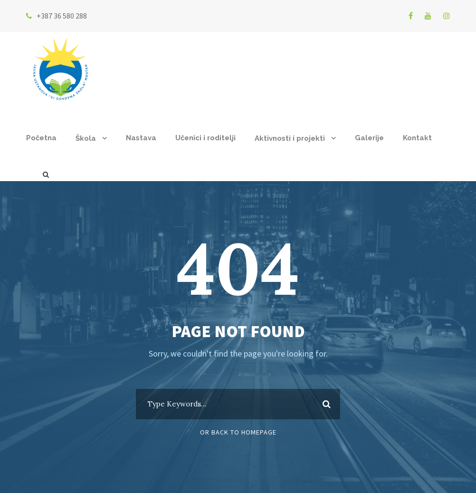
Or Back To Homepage (238, 432)
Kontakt (417, 138)
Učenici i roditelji (205, 138)
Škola (86, 138)
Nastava (141, 138)
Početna (41, 138)
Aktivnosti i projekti (290, 138)
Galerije (369, 138)
